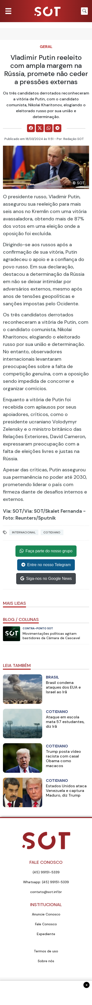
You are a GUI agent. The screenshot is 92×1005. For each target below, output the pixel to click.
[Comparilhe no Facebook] (31, 128)
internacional (24, 532)
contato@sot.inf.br (46, 892)
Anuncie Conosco (46, 914)
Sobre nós (46, 961)
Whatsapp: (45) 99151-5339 (46, 882)
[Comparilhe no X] (40, 128)
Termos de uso (46, 951)
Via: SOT (12, 511)
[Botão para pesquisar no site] (84, 11)
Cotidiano (52, 532)
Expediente (46, 934)
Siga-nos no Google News (46, 579)
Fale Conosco (46, 924)
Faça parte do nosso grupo (46, 551)
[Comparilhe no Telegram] (57, 128)
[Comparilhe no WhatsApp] (49, 128)
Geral (46, 46)
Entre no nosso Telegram (46, 565)
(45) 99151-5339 (46, 872)
